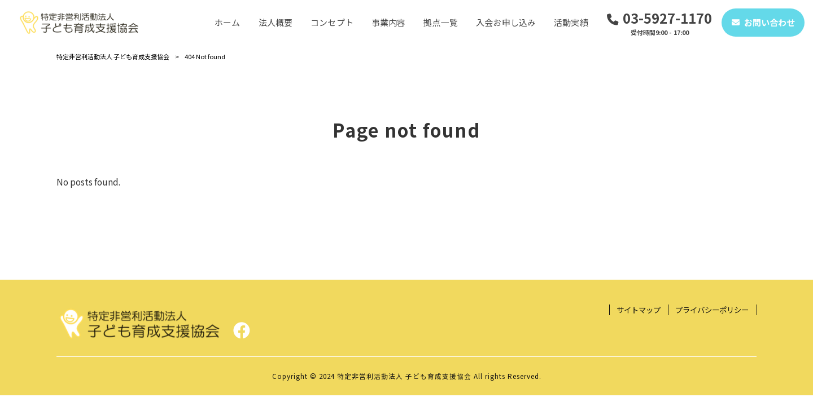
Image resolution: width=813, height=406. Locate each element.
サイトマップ (639, 309)
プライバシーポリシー (712, 309)
